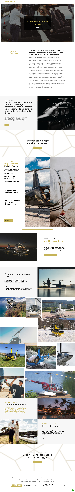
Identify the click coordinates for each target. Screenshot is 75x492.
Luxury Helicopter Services (37, 19)
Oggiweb (38, 485)
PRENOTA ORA (37, 149)
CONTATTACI (37, 463)
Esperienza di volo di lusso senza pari (37, 22)
